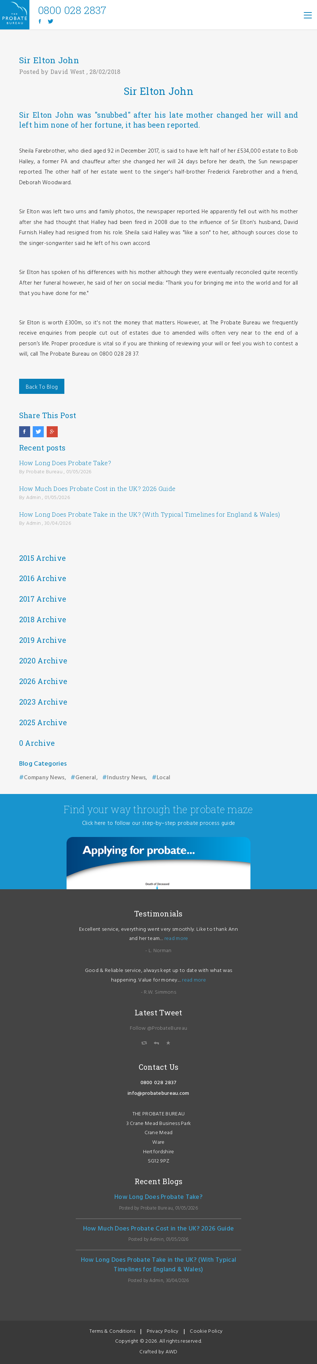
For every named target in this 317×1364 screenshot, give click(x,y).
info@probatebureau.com (158, 1093)
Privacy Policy (163, 1331)
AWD (171, 1352)
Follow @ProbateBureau (158, 1028)
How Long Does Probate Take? (65, 463)
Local (164, 778)
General (85, 778)
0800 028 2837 (158, 1083)
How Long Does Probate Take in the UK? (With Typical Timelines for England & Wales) (149, 514)
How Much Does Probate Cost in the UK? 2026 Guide (97, 488)
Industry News (126, 778)
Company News (44, 778)
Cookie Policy (206, 1331)
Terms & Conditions (112, 1331)
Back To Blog (42, 387)
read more (176, 938)
